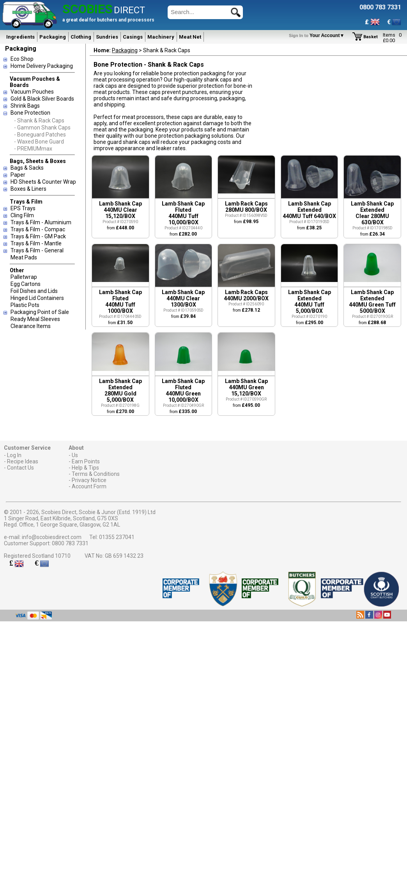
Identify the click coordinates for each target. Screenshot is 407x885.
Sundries (107, 37)
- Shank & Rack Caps (39, 120)
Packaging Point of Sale (40, 312)
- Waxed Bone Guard (39, 141)
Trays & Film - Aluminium (41, 222)
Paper (18, 175)
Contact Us (20, 468)
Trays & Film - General (37, 250)
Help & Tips (85, 468)
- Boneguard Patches (40, 134)
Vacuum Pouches (32, 92)
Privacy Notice (89, 480)
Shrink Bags (25, 106)
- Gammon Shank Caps (42, 127)
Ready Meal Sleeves (35, 319)
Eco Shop (22, 59)
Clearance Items (31, 326)
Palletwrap (24, 277)
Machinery (160, 37)
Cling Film (22, 215)
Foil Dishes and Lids (34, 291)
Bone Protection (30, 113)
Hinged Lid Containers (37, 298)
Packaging (52, 37)
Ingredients (20, 37)
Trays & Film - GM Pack (38, 236)
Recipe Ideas (22, 461)
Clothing (81, 37)
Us (75, 455)
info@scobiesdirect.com (51, 537)
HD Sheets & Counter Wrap (43, 182)
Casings (133, 37)
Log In (14, 455)
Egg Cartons (26, 284)
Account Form (89, 486)
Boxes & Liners (28, 189)
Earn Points (86, 461)
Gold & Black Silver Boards (42, 99)
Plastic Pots (25, 305)
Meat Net (190, 37)
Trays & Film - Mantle (36, 243)
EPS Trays (23, 208)
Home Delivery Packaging (42, 66)
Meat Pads (24, 257)
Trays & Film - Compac (38, 229)
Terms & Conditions (96, 474)
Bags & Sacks (27, 168)
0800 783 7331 (70, 543)
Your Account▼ (318, 35)
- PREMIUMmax (33, 148)
